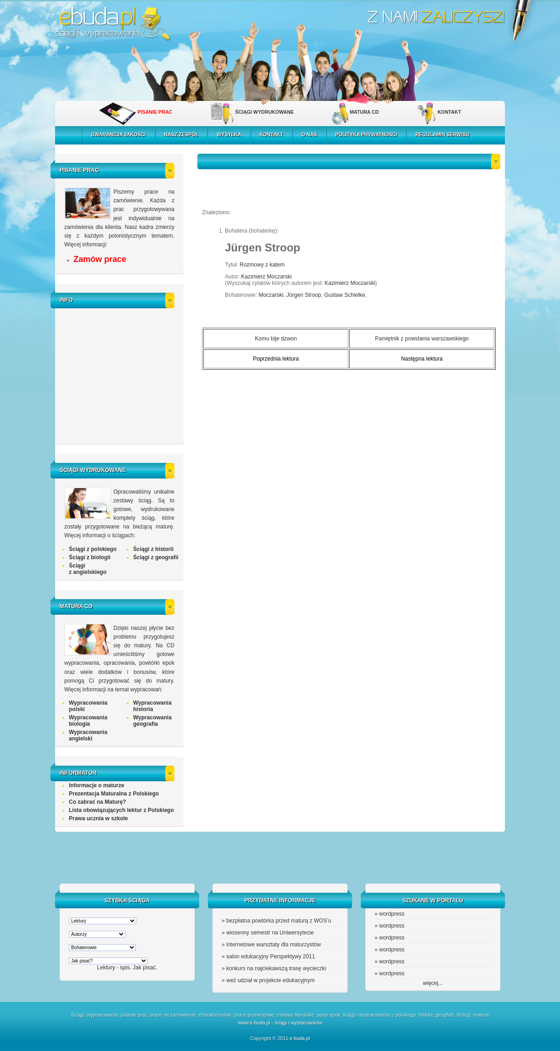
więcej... (432, 983)
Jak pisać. (145, 967)
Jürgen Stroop (303, 295)
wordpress (391, 914)
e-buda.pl (300, 1038)
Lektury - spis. (114, 967)
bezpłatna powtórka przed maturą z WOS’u (278, 921)
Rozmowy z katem (262, 264)
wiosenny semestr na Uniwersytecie (270, 932)
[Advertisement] (121, 374)
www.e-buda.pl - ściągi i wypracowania (280, 1022)
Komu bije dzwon (276, 338)
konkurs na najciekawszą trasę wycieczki (276, 968)
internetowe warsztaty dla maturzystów (273, 944)
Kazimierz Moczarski (266, 276)
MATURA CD (364, 112)
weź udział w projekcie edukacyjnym (270, 980)
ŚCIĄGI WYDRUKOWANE (264, 112)
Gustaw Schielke (344, 295)
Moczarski (270, 295)
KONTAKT (449, 112)
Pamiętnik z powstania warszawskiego (422, 338)
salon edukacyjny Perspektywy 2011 (270, 956)
